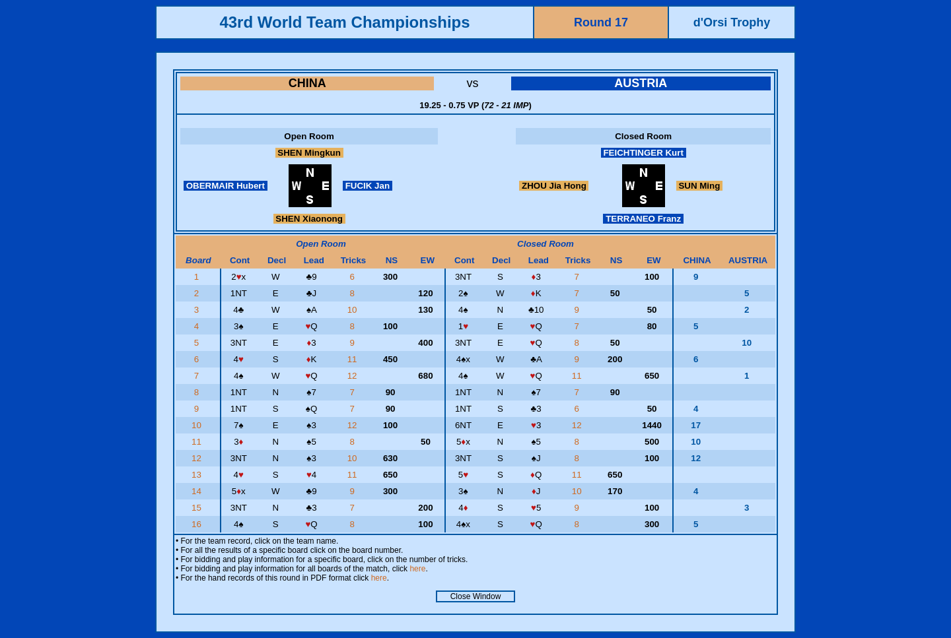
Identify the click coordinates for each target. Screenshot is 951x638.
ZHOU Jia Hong (553, 186)
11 (353, 359)
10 (353, 310)
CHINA (307, 83)
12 (353, 376)
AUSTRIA (640, 83)
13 (198, 475)
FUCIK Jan (367, 186)
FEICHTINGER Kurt (643, 153)
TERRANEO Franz (643, 219)
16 (198, 524)
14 (198, 491)
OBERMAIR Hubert (225, 186)
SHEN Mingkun (309, 153)
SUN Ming (699, 186)
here (417, 568)
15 (198, 508)
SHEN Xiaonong (309, 219)
